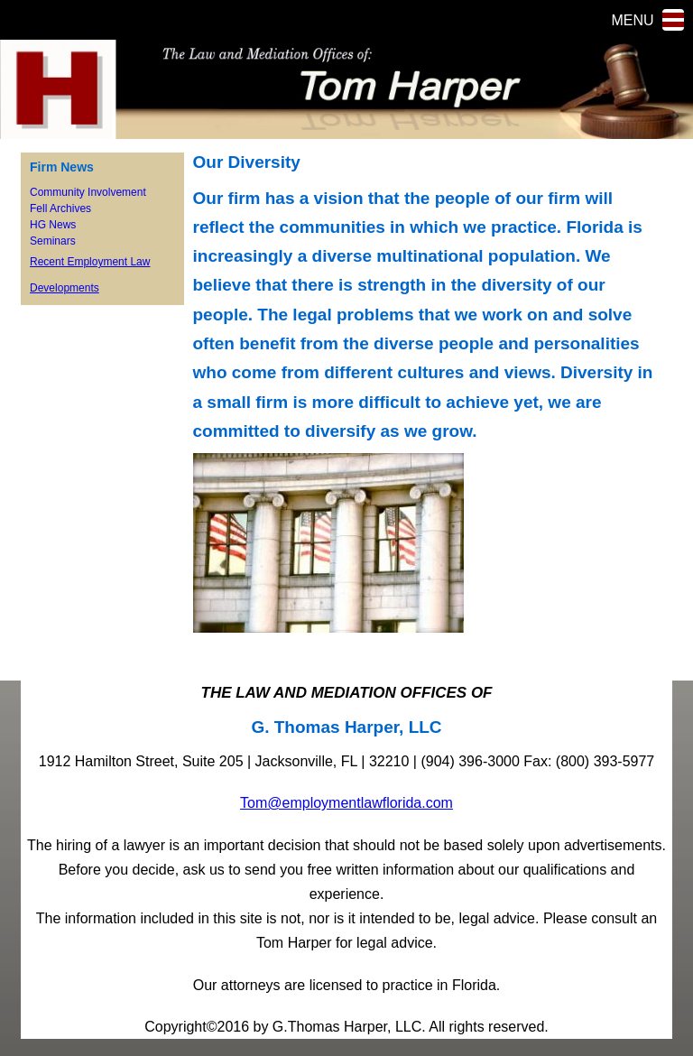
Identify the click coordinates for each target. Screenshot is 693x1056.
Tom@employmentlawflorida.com (346, 803)
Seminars (53, 241)
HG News (53, 224)
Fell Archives (60, 208)
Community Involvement (88, 192)
